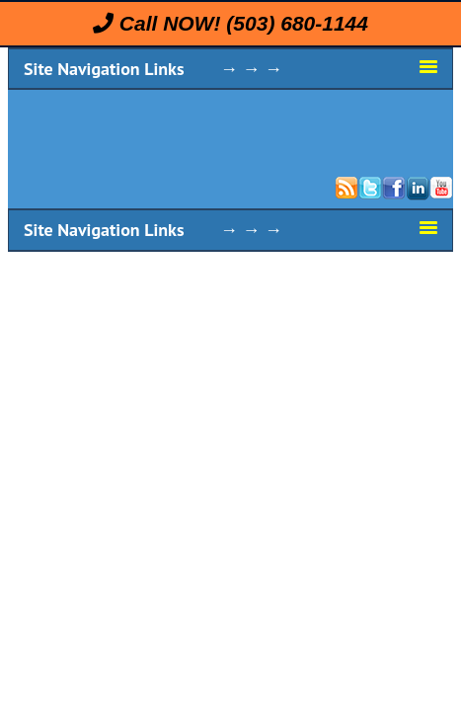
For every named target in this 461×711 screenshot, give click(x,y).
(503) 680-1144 (297, 23)
